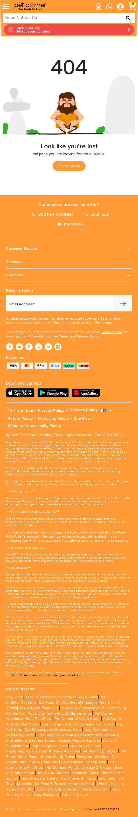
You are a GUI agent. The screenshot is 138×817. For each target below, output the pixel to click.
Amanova (72, 751)
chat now (96, 214)
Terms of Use (111, 332)
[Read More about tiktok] (58, 346)
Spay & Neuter (98, 767)
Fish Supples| (48, 735)
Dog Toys (106, 778)
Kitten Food (27, 756)
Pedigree (84, 756)
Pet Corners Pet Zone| (65, 767)
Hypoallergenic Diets (49, 746)
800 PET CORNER (52, 214)
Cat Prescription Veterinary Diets (53, 729)
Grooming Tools (85, 773)
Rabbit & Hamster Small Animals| (90, 735)
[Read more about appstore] (21, 392)
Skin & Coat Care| (44, 762)
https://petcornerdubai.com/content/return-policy (45, 675)
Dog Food (14, 697)
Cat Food (47, 702)
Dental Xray (96, 762)
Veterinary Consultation (80, 707)
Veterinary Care (75, 794)
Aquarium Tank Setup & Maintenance (60, 713)
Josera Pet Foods (85, 746)
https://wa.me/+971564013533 (99, 809)
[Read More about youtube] (19, 346)
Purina (69, 756)
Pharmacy (50, 707)
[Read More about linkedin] (48, 346)
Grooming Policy (53, 418)
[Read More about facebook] (9, 346)
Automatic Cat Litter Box (57, 789)
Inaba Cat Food (81, 783)
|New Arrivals (28, 707)
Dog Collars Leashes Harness (50, 697)
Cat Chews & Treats (79, 778)
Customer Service (69, 248)
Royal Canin (88, 697)
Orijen (11, 751)
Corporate (69, 275)
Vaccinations (71, 762)
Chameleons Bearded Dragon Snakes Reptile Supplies (53, 740)
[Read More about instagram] (29, 346)
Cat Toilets (105, 724)
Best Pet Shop (39, 718)
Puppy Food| (51, 756)
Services (69, 262)
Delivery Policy (88, 410)
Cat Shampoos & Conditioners (68, 724)
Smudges (89, 702)
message (70, 224)
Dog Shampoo (46, 794)
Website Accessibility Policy (34, 425)
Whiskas (102, 756)
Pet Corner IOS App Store (77, 718)
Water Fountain (96, 789)
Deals (12, 707)
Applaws (26, 751)
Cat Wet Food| (68, 702)
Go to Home (69, 166)
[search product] (127, 17)
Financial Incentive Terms (48, 336)
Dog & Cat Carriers (52, 773)
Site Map (82, 418)
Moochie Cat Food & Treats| (41, 783)
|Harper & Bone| (48, 751)
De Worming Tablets (100, 751)
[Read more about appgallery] (87, 392)
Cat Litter (29, 702)
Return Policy (20, 418)
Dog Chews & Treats (39, 778)
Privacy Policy (88, 336)
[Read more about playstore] (54, 392)
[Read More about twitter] (38, 346)
